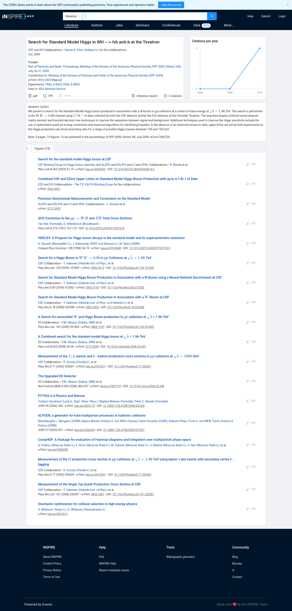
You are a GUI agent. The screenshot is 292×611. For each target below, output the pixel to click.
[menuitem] (250, 16)
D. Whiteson (75, 509)
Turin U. (194, 421)
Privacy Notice (52, 570)
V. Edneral (156, 445)
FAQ (101, 556)
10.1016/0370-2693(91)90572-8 (104, 228)
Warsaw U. (110, 243)
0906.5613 (97, 267)
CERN (135, 243)
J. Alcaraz (112, 204)
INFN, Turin (211, 421)
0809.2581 (97, 494)
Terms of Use (51, 577)
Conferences (171, 25)
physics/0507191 (110, 386)
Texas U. (60, 509)
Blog (235, 556)
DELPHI (121, 164)
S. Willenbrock (73, 223)
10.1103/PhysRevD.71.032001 (132, 366)
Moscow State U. (63, 445)
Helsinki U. (119, 302)
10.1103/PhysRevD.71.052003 (132, 474)
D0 (41, 50)
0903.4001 (53, 189)
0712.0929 (53, 208)
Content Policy (52, 563)
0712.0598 (92, 346)
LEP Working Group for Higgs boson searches (66, 164)
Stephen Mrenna (109, 401)
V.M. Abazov (69, 322)
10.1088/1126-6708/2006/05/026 (124, 405)
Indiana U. (91, 50)
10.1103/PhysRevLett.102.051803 (133, 327)
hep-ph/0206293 (84, 430)
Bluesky (237, 563)
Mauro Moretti (91, 421)
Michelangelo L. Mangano (54, 421)
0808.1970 (97, 327)
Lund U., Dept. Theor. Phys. (80, 401)
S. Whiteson (45, 509)
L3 (133, 164)
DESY (94, 243)
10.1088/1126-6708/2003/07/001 (124, 430)
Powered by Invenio (38, 604)
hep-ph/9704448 (111, 248)
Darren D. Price (74, 50)
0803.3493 (92, 307)
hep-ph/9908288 (57, 449)
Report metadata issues (114, 570)
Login (282, 16)
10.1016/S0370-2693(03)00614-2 (134, 169)
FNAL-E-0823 (53, 84)
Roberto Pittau (178, 421)
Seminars (142, 25)
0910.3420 (44, 80)
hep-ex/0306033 (95, 169)
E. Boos (81, 445)
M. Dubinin (118, 445)
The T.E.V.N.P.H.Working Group (93, 184)
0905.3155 (92, 287)
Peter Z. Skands (145, 401)
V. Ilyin (192, 445)
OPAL (144, 164)
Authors (97, 25)
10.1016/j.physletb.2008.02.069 (126, 346)
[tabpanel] (146, 339)
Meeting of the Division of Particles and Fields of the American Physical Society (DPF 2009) (105, 75)
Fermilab (55, 223)
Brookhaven (90, 223)
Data (196, 25)
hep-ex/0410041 (96, 474)
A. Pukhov (44, 445)
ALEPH (106, 164)
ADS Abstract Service (52, 89)
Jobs (119, 25)
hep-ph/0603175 (84, 405)
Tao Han (43, 223)
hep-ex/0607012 (57, 514)
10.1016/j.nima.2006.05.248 (146, 386)
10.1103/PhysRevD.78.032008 (125, 307)
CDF (30, 50)
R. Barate (175, 164)
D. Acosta (69, 362)
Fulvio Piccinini (148, 421)
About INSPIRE (52, 556)
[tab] (40, 148)
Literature (71, 25)
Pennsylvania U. (94, 509)
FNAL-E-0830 (71, 84)
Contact (237, 577)
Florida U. (83, 362)
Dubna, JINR (86, 322)
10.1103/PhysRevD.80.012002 (125, 287)
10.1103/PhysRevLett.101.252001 (133, 494)
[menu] (255, 16)
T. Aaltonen (70, 263)
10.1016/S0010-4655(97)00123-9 (149, 248)
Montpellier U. (61, 243)
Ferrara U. (108, 421)
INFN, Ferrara (128, 421)
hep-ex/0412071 (96, 366)
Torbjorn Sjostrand (49, 401)
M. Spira (124, 243)
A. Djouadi (44, 243)
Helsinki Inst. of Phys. (92, 263)
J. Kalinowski (80, 243)
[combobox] (145, 16)
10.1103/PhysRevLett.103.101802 (133, 267)
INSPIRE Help (107, 563)
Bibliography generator (180, 556)
